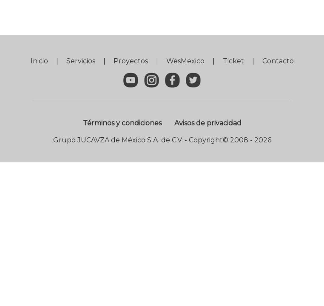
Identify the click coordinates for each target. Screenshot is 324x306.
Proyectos (131, 61)
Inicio (39, 61)
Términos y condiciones (122, 123)
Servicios (80, 61)
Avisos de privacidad (208, 123)
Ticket (233, 61)
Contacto (278, 61)
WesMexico (185, 61)
